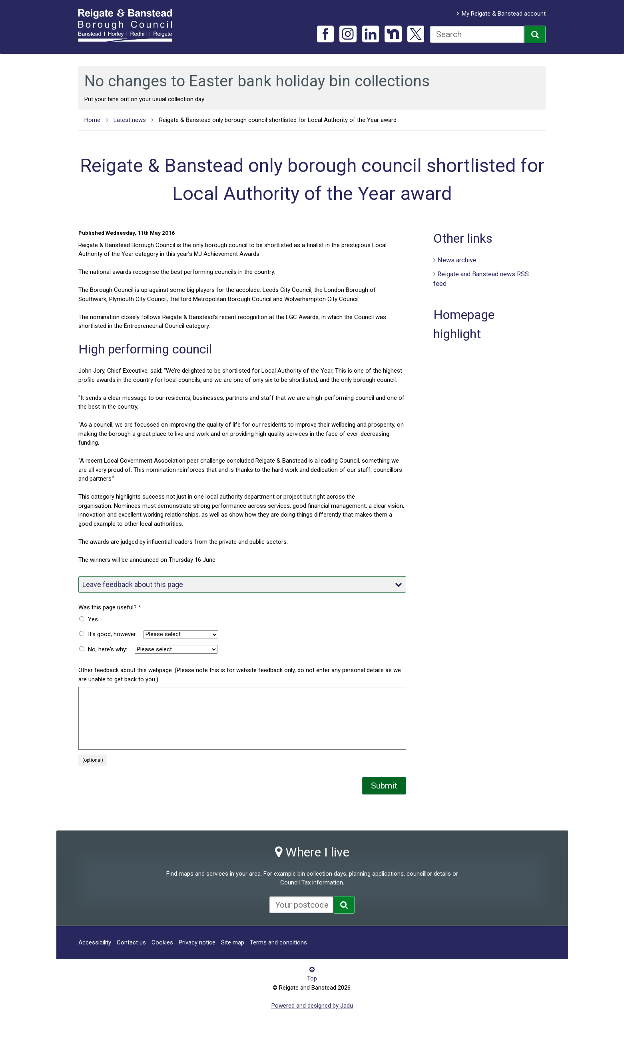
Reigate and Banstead (129, 25)
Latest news (130, 120)
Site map (232, 942)
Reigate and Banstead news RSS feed (481, 279)
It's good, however (112, 634)
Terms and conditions (278, 942)
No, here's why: (107, 649)
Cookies (162, 942)
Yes (93, 619)
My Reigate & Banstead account (504, 13)
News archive (456, 260)
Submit (384, 786)
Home (92, 120)
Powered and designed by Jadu (312, 1005)
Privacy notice (197, 942)
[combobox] (477, 34)
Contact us (131, 942)
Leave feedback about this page (242, 584)
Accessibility (94, 942)
